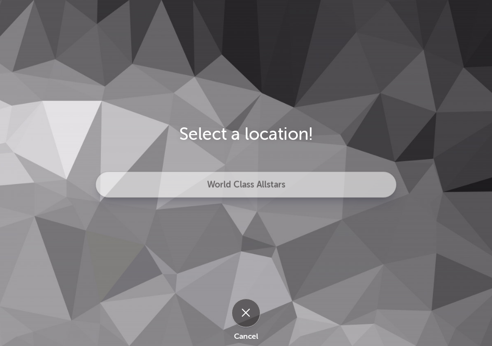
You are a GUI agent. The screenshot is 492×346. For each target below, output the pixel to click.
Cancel (246, 336)
